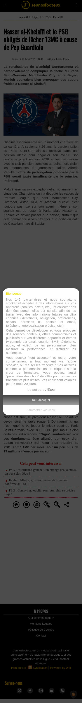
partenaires (32, 299)
